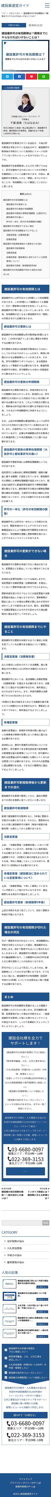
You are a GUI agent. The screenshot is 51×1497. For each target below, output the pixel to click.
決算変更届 (11, 252)
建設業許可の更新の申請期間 (19, 208)
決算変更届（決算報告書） (18, 234)
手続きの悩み (14, 25)
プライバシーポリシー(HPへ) (24, 1482)
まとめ (6, 274)
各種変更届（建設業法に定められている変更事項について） (26, 259)
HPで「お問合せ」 (24, 1171)
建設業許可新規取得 (15, 248)
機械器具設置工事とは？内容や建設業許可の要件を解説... (33, 1282)
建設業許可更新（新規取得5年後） (22, 265)
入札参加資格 (14, 1248)
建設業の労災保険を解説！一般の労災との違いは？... (33, 1331)
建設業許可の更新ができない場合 (18, 225)
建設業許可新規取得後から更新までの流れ (22, 243)
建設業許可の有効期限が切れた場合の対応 (22, 269)
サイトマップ (25, 1479)
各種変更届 (11, 239)
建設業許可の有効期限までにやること (20, 230)
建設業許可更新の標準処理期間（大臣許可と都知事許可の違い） (26, 215)
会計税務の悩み (15, 1241)
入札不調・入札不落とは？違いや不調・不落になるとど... (33, 1306)
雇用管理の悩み (15, 1262)
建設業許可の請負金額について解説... (32, 1294)
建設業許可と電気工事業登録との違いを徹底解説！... (33, 1319)
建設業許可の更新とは (16, 204)
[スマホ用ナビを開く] (47, 5)
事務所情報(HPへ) (24, 1486)
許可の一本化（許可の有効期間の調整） (24, 221)
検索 (45, 1222)
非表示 (28, 194)
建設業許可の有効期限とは (15, 199)
